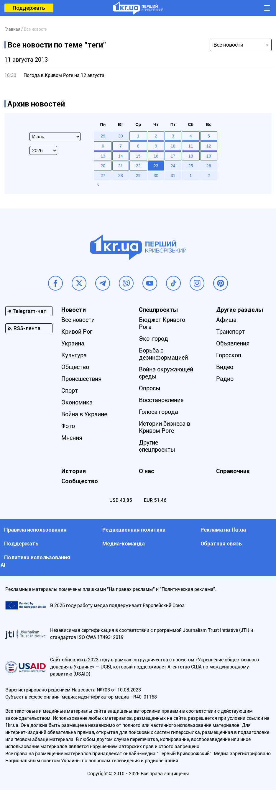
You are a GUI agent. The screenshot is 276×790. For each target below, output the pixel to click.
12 (208, 146)
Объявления (232, 343)
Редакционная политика (133, 530)
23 (156, 165)
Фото (68, 426)
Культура (74, 355)
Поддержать (29, 8)
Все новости (78, 319)
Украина (72, 343)
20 (103, 165)
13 (103, 156)
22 (138, 165)
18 (190, 156)
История (73, 471)
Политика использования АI (35, 561)
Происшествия (81, 378)
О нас (146, 471)
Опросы (149, 388)
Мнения (71, 437)
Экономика (77, 402)
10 (173, 146)
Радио (225, 378)
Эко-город (153, 338)
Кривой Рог (76, 331)
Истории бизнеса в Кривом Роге (164, 427)
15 (138, 156)
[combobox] (241, 45)
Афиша (226, 319)
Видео (224, 367)
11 (190, 146)
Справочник (233, 471)
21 (120, 165)
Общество (75, 367)
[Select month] (54, 136)
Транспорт (230, 331)
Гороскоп (228, 355)
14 (120, 156)
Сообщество (79, 481)
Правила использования (35, 530)
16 (156, 156)
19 (208, 156)
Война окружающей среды (166, 373)
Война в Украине (84, 414)
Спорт (69, 390)
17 (173, 156)
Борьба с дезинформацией (163, 354)
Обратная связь (221, 543)
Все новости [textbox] (228, 45)
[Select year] (43, 150)
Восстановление (161, 400)
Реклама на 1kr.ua (223, 530)
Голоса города (158, 411)
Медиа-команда (123, 543)
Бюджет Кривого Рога (162, 323)
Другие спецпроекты (157, 446)
